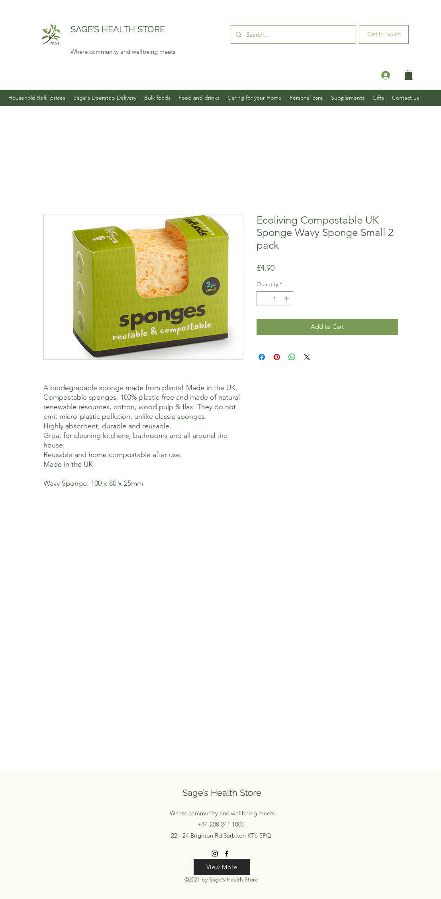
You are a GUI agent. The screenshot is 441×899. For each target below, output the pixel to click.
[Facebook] (227, 854)
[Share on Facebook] (262, 357)
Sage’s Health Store (221, 792)
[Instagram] (215, 854)
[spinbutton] (275, 299)
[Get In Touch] (384, 34)
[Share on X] (307, 357)
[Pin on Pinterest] (277, 357)
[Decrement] (263, 299)
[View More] (222, 867)
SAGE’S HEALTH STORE (118, 29)
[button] (408, 75)
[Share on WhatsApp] (292, 357)
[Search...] (292, 34)
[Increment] (287, 299)
